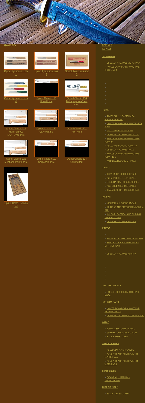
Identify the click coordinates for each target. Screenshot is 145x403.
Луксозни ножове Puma (120, 131)
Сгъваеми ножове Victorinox (123, 63)
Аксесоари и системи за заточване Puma (119, 118)
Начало (10, 45)
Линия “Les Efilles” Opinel (121, 178)
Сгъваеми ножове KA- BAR (121, 221)
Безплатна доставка (118, 394)
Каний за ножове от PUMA (121, 161)
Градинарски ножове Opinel (123, 182)
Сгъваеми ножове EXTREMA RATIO (125, 316)
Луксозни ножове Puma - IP (122, 146)
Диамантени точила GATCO (122, 333)
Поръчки (107, 45)
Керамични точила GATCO (121, 329)
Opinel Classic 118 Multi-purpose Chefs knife (76, 101)
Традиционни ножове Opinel (123, 190)
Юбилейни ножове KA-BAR (121, 203)
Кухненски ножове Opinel (121, 186)
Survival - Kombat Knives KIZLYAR (125, 239)
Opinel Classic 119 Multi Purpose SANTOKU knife (16, 131)
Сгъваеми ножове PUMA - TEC (123, 135)
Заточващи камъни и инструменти (117, 379)
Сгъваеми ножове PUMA (120, 150)
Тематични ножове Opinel (121, 174)
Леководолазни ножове (120, 350)
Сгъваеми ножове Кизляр (121, 254)
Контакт (106, 49)
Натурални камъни (117, 337)
